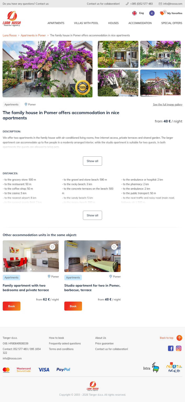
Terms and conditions (61, 349)
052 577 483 (20, 349)
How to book (56, 338)
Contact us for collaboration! (103, 3)
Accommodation (140, 23)
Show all (92, 161)
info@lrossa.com (172, 3)
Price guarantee (104, 343)
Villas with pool (86, 23)
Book (11, 306)
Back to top (166, 338)
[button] (31, 269)
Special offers (171, 23)
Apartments (56, 23)
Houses (113, 23)
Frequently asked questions (65, 343)
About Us (100, 338)
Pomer (32, 104)
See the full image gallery (167, 104)
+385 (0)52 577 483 (141, 3)
